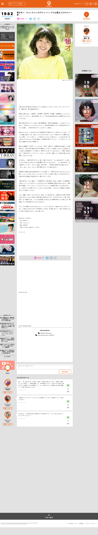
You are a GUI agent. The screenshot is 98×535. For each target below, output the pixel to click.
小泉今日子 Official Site (46, 333)
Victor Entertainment (69, 80)
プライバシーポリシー (91, 523)
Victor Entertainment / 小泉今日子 (45, 335)
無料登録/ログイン (78, 3)
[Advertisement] (7, 290)
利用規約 (81, 523)
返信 (68, 391)
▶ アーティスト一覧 (7, 46)
